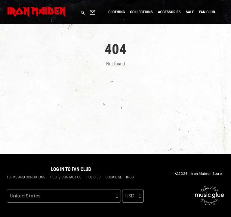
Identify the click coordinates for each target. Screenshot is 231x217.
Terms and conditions (25, 177)
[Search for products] (83, 12)
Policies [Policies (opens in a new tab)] (93, 177)
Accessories (169, 12)
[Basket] (92, 12)
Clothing (116, 12)
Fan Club (207, 12)
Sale (190, 12)
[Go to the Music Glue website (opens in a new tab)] (209, 195)
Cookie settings (120, 177)
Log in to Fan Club (71, 169)
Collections (141, 12)
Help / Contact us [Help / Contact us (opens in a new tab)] (65, 177)
